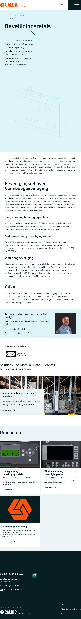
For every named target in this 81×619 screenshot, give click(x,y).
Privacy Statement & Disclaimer (71, 609)
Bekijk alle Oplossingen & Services (17, 369)
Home (7, 15)
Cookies (63, 604)
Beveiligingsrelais (11, 18)
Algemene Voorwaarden (68, 614)
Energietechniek (18, 15)
